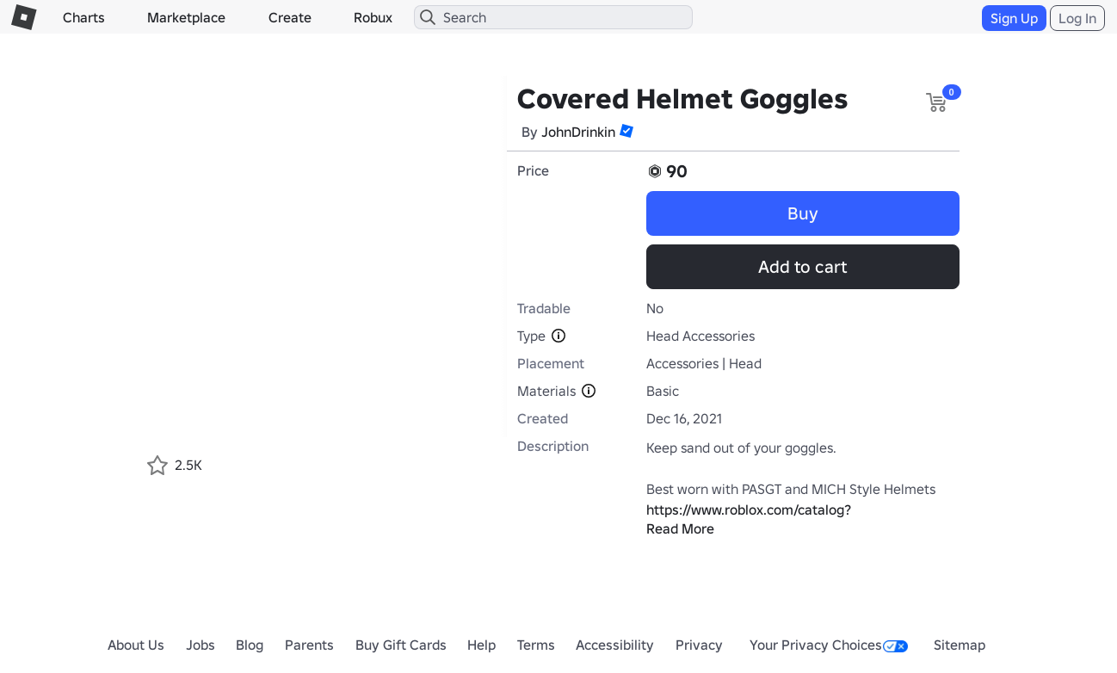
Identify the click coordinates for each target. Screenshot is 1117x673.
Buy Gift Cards (401, 644)
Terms (536, 644)
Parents (309, 644)
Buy (802, 213)
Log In (1077, 18)
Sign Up (1014, 18)
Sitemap (959, 644)
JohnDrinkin (578, 131)
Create (290, 17)
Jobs (200, 644)
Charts (84, 17)
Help (481, 644)
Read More (680, 528)
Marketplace (186, 17)
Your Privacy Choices (829, 644)
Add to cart (802, 267)
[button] (626, 131)
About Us (136, 644)
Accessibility (615, 644)
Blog (249, 644)
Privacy (699, 644)
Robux (373, 17)
